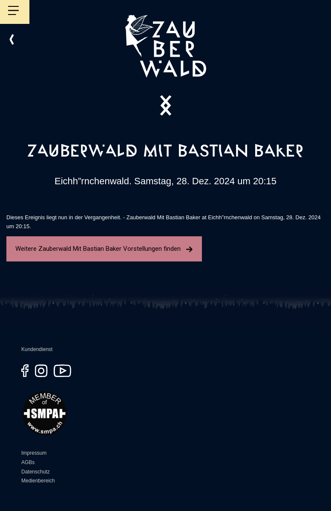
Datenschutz (35, 472)
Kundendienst (36, 349)
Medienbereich (38, 481)
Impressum (33, 453)
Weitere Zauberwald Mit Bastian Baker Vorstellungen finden (104, 249)
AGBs (28, 462)
